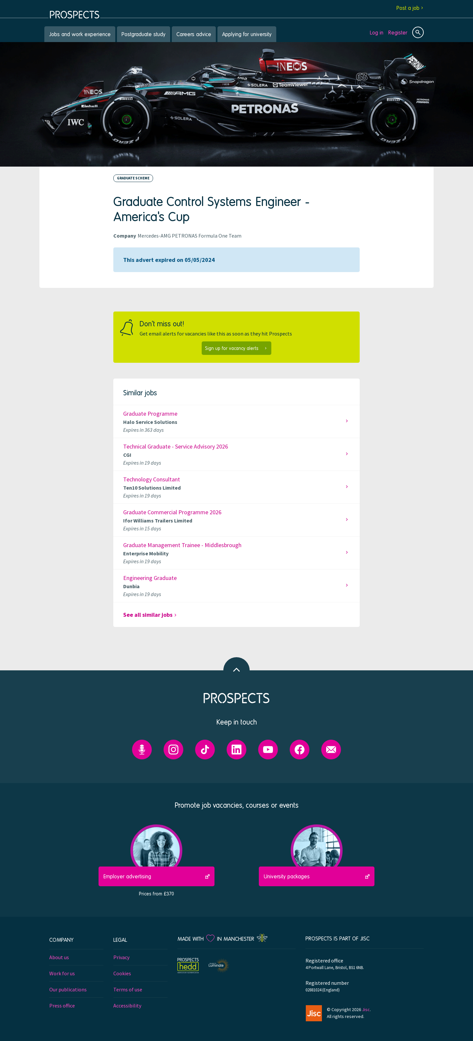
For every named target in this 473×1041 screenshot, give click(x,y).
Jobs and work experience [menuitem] (80, 34)
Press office (62, 1005)
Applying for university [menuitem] (247, 34)
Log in (376, 32)
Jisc (366, 1009)
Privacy (121, 957)
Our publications (68, 989)
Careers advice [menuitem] (193, 34)
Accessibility (127, 1005)
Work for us (62, 973)
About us (59, 957)
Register (397, 32)
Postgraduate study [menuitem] (144, 34)
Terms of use (127, 989)
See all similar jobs (147, 614)
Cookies (122, 973)
